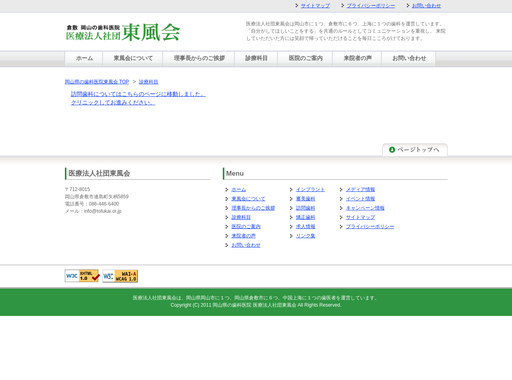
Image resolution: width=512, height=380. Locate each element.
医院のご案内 (246, 226)
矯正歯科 (305, 217)
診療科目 (148, 82)
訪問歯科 (305, 208)
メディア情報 (360, 189)
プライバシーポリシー (370, 226)
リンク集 (305, 236)
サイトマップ (360, 217)
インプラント (310, 189)
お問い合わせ (246, 245)
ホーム (239, 189)
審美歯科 (305, 198)
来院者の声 (244, 236)
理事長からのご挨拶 (253, 208)
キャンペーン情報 (365, 208)
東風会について (248, 198)
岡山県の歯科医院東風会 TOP (97, 82)
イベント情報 (360, 198)
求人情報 (305, 226)
